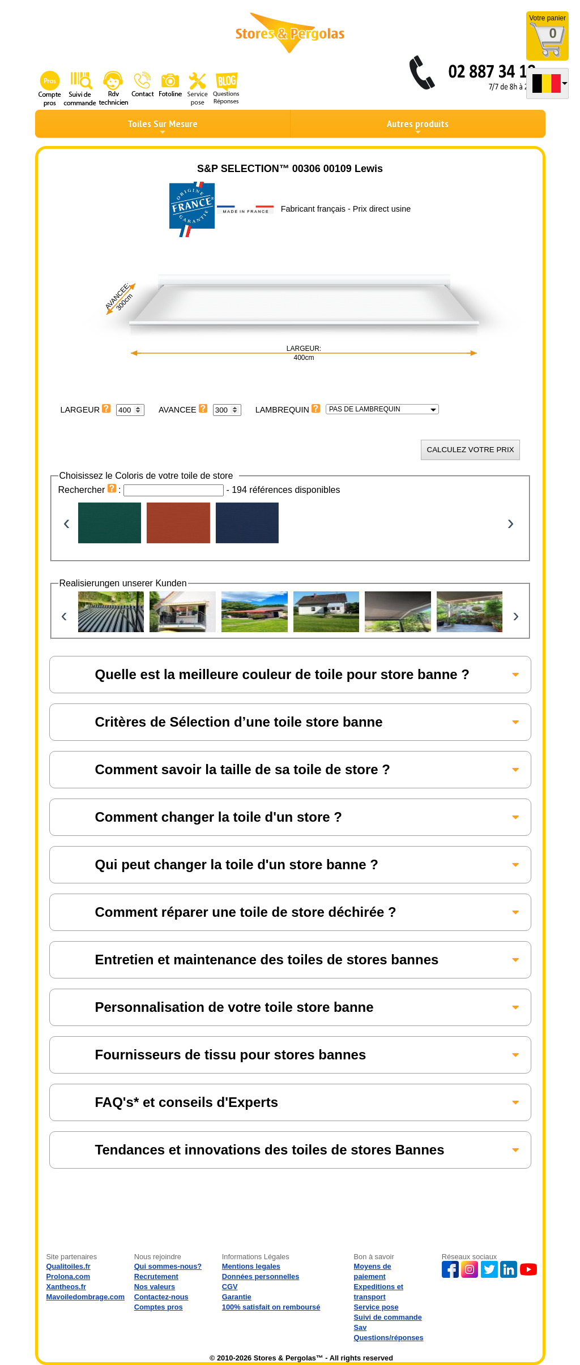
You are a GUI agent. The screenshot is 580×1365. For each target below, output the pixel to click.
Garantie (236, 1297)
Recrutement (156, 1276)
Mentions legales (251, 1266)
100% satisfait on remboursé (271, 1307)
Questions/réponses (389, 1337)
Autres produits (418, 126)
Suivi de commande (388, 1317)
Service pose (376, 1307)
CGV (230, 1286)
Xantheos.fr (66, 1286)
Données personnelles (261, 1276)
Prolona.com (68, 1276)
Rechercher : (91, 490)
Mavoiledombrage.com (85, 1297)
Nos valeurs (155, 1286)
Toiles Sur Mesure (162, 126)
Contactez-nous (161, 1297)
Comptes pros (158, 1307)
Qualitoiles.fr (68, 1266)
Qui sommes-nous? (168, 1266)
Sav (360, 1327)
